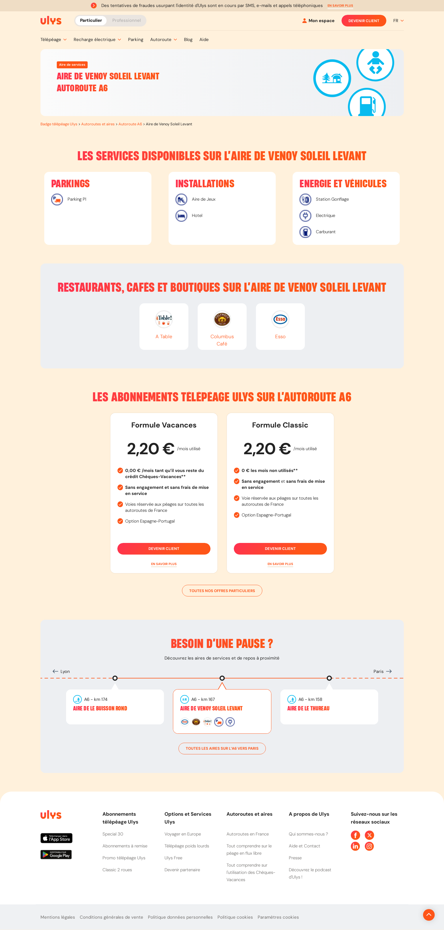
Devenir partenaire (182, 870)
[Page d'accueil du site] (50, 815)
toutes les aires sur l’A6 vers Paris (222, 748)
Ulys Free (173, 858)
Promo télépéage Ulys (123, 858)
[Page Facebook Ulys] (355, 835)
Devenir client (364, 20)
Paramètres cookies (278, 917)
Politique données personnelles (180, 917)
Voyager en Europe (182, 834)
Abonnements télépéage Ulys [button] (120, 818)
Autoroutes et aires (98, 124)
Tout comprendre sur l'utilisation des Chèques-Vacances (251, 872)
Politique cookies (235, 917)
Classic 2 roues (117, 870)
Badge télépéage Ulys (58, 124)
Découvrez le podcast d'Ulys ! (310, 873)
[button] (340, 5)
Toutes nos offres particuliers (222, 590)
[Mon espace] (318, 20)
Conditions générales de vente (111, 917)
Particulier (91, 20)
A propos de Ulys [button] (309, 814)
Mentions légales (57, 917)
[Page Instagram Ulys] (369, 846)
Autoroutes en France (248, 834)
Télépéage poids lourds (186, 846)
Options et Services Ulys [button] (187, 818)
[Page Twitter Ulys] (369, 835)
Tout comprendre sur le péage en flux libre (249, 849)
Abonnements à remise (124, 846)
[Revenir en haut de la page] (409, 915)
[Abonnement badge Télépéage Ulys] (50, 20)
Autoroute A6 (130, 124)
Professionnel (126, 20)
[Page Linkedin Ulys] (355, 846)
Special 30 (112, 834)
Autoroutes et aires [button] (250, 814)
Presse (295, 858)
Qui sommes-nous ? (308, 834)
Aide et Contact (304, 846)
